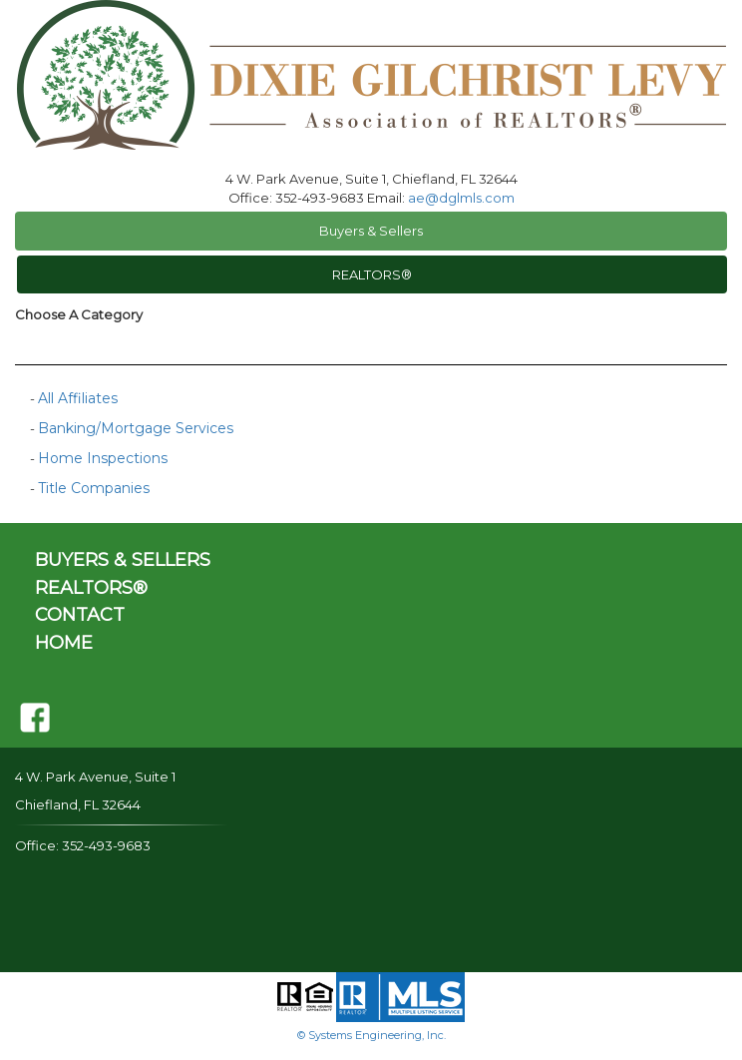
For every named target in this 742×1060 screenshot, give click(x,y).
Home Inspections (103, 458)
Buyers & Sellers (371, 231)
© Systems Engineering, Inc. (371, 1035)
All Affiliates (78, 398)
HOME (64, 643)
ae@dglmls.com (461, 198)
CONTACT (80, 615)
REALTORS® (372, 274)
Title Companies (94, 488)
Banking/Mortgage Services (135, 428)
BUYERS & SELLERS (122, 560)
